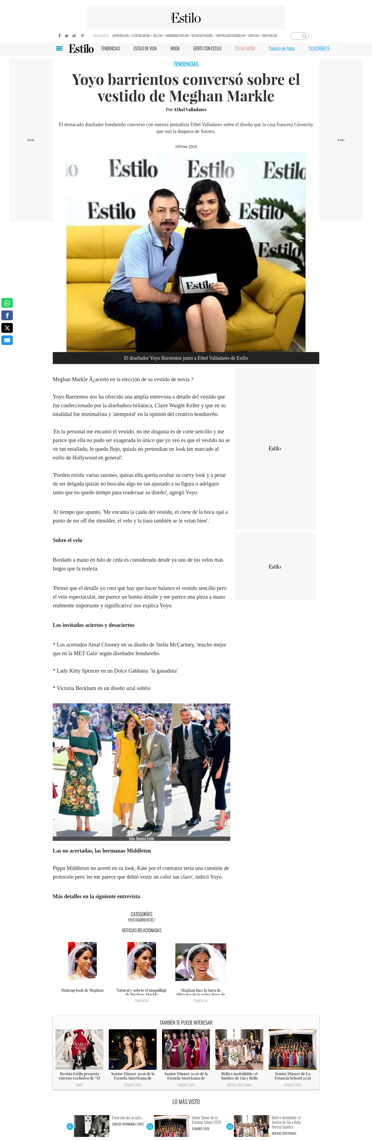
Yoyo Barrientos (140, 920)
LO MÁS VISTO (186, 1102)
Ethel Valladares (190, 109)
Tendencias (141, 1000)
